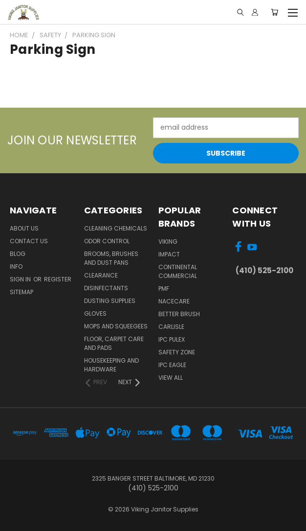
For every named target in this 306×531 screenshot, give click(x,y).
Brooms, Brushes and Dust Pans (111, 258)
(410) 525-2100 (264, 270)
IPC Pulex (171, 339)
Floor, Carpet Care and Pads (114, 343)
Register (57, 279)
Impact (169, 254)
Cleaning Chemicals (115, 228)
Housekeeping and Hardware (111, 364)
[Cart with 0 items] (274, 12)
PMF (163, 288)
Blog (17, 254)
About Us (24, 228)
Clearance (101, 275)
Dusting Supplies (109, 301)
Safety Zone (176, 352)
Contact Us (29, 241)
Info (16, 266)
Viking (167, 241)
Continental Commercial (177, 271)
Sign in (21, 279)
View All (170, 377)
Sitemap (21, 292)
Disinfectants (106, 288)
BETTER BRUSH (179, 314)
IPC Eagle (172, 365)
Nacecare (174, 301)
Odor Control (107, 241)
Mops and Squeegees (116, 326)
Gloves (95, 313)
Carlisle (171, 327)
